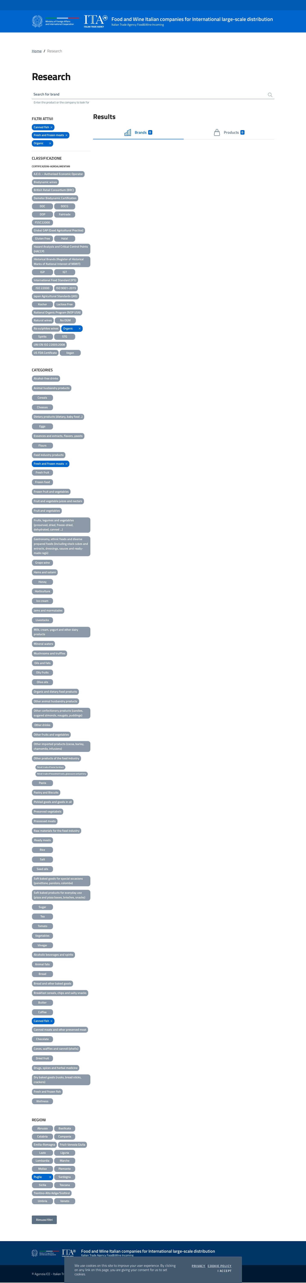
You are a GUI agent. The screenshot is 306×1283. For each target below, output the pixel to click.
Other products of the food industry (56, 758)
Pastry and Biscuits (46, 792)
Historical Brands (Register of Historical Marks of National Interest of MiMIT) (59, 261)
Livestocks (42, 620)
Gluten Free (42, 238)
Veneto (64, 1201)
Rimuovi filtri (44, 1220)
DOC (42, 206)
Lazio (42, 1153)
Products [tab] (229, 132)
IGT (65, 272)
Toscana (65, 1185)
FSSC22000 (42, 222)
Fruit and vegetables (47, 510)
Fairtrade (64, 214)
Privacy (198, 1265)
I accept (224, 1270)
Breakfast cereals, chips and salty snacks (60, 993)
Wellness (42, 1101)
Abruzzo (42, 1128)
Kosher (42, 304)
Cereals (42, 397)
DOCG (64, 206)
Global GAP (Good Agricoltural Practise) (58, 230)
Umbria (42, 1201)
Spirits (42, 336)
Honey (42, 582)
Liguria (64, 1153)
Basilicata (65, 1128)
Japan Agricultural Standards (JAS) (55, 296)
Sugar (42, 907)
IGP (42, 272)
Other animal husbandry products (55, 701)
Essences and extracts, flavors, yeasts (58, 436)
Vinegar (42, 945)
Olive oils (42, 682)
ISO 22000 (42, 288)
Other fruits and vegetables (51, 734)
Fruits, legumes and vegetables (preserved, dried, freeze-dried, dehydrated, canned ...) (54, 525)
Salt (42, 859)
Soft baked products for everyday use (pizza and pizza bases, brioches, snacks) (59, 895)
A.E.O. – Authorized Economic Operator (58, 174)
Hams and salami (45, 572)
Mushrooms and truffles (49, 653)
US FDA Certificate (45, 353)
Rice (42, 850)
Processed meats (45, 821)
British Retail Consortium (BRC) (54, 190)
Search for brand (47, 94)
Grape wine (42, 562)
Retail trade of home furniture (50, 767)
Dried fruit (42, 1058)
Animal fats (42, 964)
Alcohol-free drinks (46, 378)
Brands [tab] (138, 132)
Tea (42, 916)
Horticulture (42, 591)
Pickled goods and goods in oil (53, 802)
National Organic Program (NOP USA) (57, 312)
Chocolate (42, 1039)
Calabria (42, 1137)
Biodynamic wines (45, 182)
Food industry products (49, 455)
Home (37, 51)
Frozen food (42, 482)
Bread (42, 974)
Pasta (42, 783)
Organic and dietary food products (55, 691)
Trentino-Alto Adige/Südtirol (52, 1193)
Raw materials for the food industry (56, 831)
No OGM (65, 320)
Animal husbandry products (52, 388)
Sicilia (42, 1185)
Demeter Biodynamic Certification (55, 198)
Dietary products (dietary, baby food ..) (58, 417)
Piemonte (65, 1169)
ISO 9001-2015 (66, 288)
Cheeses (42, 407)
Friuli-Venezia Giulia (72, 1144)
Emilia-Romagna (44, 1144)
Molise (42, 1169)
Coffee (42, 1012)
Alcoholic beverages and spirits (53, 955)
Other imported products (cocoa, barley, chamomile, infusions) (59, 746)
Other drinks (42, 725)
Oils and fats (42, 663)
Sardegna (65, 1177)
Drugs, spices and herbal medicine (56, 1068)
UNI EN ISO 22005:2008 (49, 344)
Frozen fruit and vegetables (51, 491)
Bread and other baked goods (52, 983)
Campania (64, 1137)
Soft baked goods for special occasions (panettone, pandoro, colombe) (58, 881)
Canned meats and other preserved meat (60, 1029)
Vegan (70, 353)
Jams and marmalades (48, 610)
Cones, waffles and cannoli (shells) (56, 1048)
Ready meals (42, 840)
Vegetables (42, 935)
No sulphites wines (46, 328)
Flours (42, 445)
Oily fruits (42, 672)
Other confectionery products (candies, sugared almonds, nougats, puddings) (58, 713)
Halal (64, 238)
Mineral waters (43, 644)
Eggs (42, 426)
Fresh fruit (42, 472)
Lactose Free (65, 304)
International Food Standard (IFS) (55, 280)
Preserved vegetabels (47, 811)
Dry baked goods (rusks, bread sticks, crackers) (57, 1080)
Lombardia (42, 1161)
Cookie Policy (219, 1265)
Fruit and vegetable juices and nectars (58, 501)
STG (64, 336)
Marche (64, 1161)
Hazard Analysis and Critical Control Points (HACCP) (61, 249)
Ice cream (42, 601)
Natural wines (43, 320)
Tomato (42, 926)
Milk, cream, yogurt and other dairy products (56, 632)
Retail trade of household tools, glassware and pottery (61, 774)
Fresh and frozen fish (47, 1091)
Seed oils (42, 869)
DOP (42, 214)
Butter (42, 1003)
